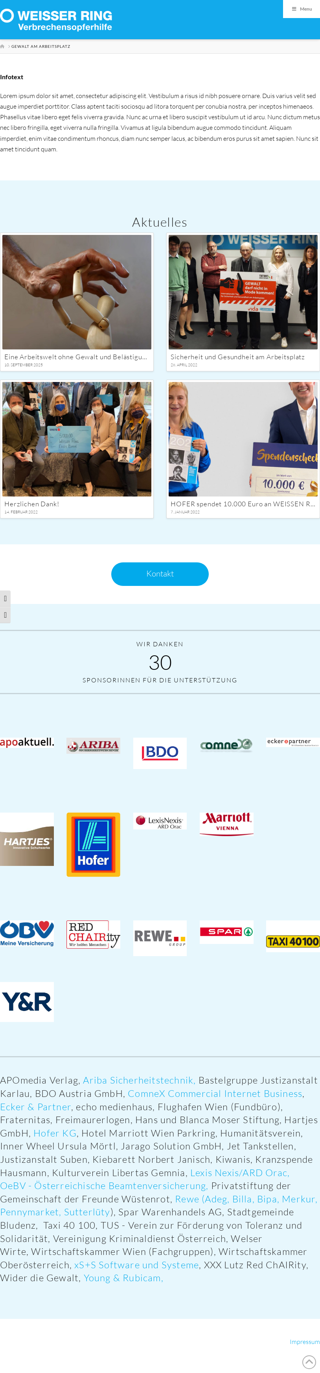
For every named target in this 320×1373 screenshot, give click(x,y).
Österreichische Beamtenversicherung (120, 1185)
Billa (242, 1199)
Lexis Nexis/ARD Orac (238, 1172)
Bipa (267, 1199)
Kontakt (160, 573)
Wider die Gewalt (39, 1278)
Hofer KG (55, 1133)
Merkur (298, 1199)
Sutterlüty (87, 1212)
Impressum (305, 1342)
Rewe (187, 1199)
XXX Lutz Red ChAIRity (255, 1265)
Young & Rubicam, (125, 1278)
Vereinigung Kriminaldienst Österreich (139, 1238)
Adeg (216, 1199)
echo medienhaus (114, 1107)
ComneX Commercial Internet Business (215, 1093)
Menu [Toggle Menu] (301, 9)
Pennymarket (29, 1212)
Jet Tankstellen (260, 1146)
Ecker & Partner (35, 1107)
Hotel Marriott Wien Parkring (148, 1133)
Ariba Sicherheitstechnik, (139, 1080)
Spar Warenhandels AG (170, 1212)
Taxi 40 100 (69, 1225)
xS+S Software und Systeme (136, 1265)
